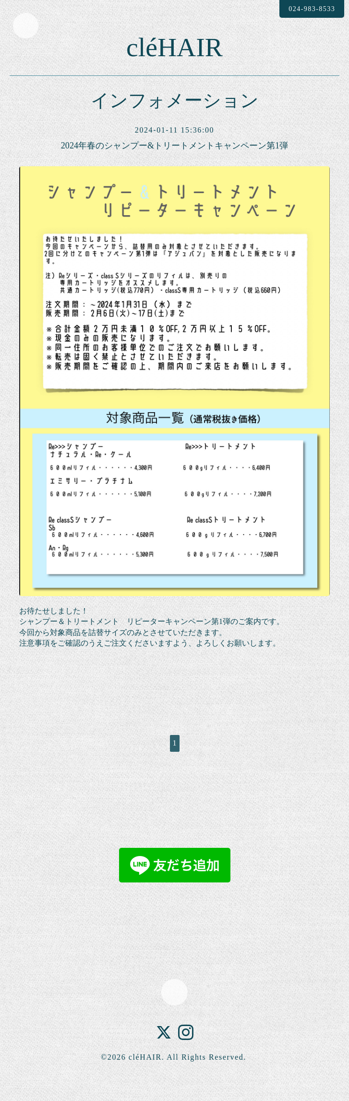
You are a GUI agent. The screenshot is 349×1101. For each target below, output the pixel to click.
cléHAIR (174, 56)
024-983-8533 (304, 9)
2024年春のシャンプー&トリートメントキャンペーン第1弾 (174, 163)
